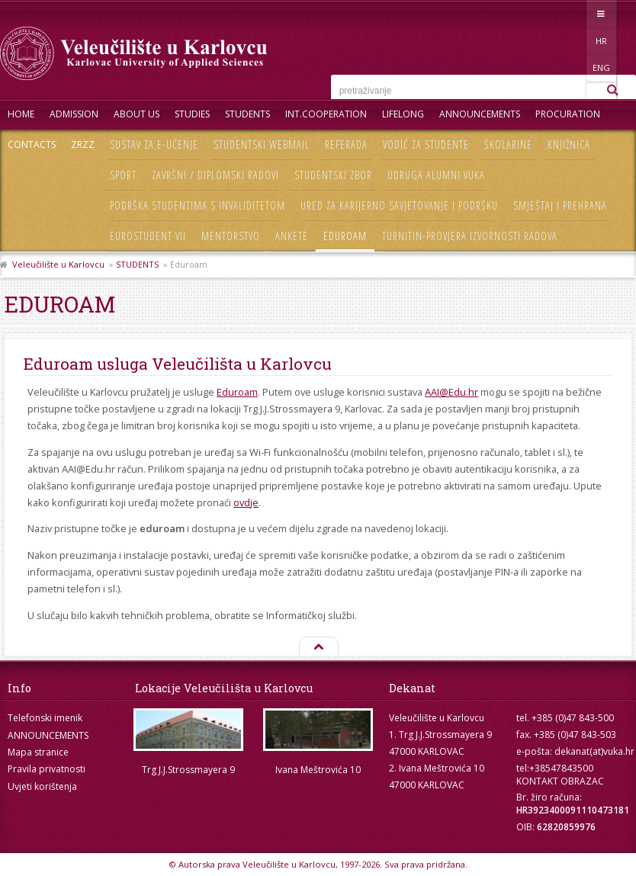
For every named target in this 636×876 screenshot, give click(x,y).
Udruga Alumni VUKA (436, 175)
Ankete (291, 236)
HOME (21, 113)
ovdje (246, 502)
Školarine (508, 144)
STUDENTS (247, 113)
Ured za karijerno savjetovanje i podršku (399, 205)
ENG (589, 13)
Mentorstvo (230, 236)
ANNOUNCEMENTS (479, 113)
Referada (346, 144)
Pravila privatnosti (46, 768)
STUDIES (192, 113)
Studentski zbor (333, 175)
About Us (136, 113)
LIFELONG (403, 113)
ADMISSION (74, 113)
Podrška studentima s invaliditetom (197, 205)
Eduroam (345, 236)
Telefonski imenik (45, 717)
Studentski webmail (262, 144)
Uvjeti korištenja (42, 786)
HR (558, 13)
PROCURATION (567, 113)
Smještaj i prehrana (560, 205)
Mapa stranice (38, 752)
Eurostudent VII (148, 236)
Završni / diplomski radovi (215, 175)
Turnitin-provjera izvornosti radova (469, 236)
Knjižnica (569, 144)
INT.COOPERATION (326, 113)
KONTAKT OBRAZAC (560, 781)
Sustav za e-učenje (154, 144)
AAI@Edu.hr (451, 392)
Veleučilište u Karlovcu (58, 264)
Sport (123, 175)
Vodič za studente (426, 144)
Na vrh (318, 647)
